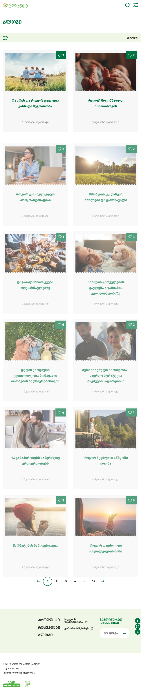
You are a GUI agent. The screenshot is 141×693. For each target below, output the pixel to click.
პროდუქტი (49, 620)
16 (93, 581)
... (84, 581)
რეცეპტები (49, 627)
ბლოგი (45, 635)
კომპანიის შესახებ (78, 628)
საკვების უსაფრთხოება (76, 621)
